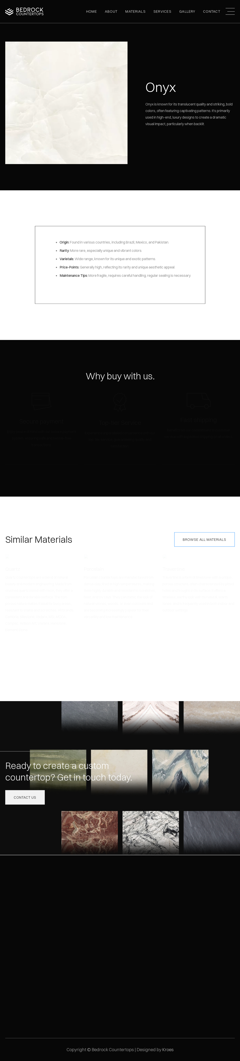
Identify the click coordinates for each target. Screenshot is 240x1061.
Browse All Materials (204, 539)
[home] (24, 11)
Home (91, 11)
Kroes (168, 1049)
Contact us (25, 797)
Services (162, 11)
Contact (211, 11)
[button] (111, 11)
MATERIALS (135, 11)
